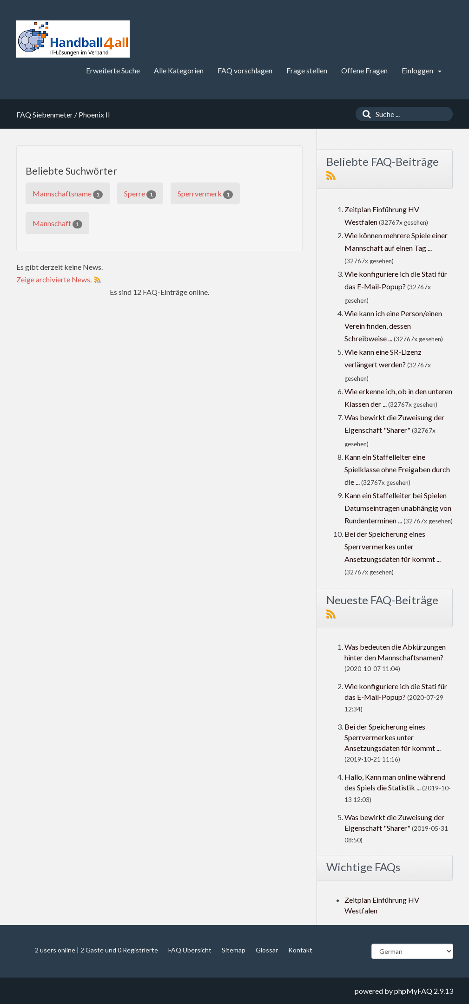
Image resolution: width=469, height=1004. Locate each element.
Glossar (267, 950)
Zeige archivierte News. (54, 279)
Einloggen (422, 70)
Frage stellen (306, 70)
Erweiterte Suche (113, 70)
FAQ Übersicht (189, 950)
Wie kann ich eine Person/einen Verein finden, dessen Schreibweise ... (393, 326)
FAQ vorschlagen (245, 70)
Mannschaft (57, 223)
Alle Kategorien (179, 70)
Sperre (140, 194)
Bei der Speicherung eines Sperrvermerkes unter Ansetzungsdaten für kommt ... (392, 546)
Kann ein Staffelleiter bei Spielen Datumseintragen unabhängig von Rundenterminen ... (397, 508)
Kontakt (300, 950)
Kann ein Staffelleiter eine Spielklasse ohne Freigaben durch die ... (397, 469)
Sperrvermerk (205, 194)
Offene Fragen (364, 70)
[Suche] (364, 114)
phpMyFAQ (413, 990)
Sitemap (233, 950)
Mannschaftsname (68, 194)
